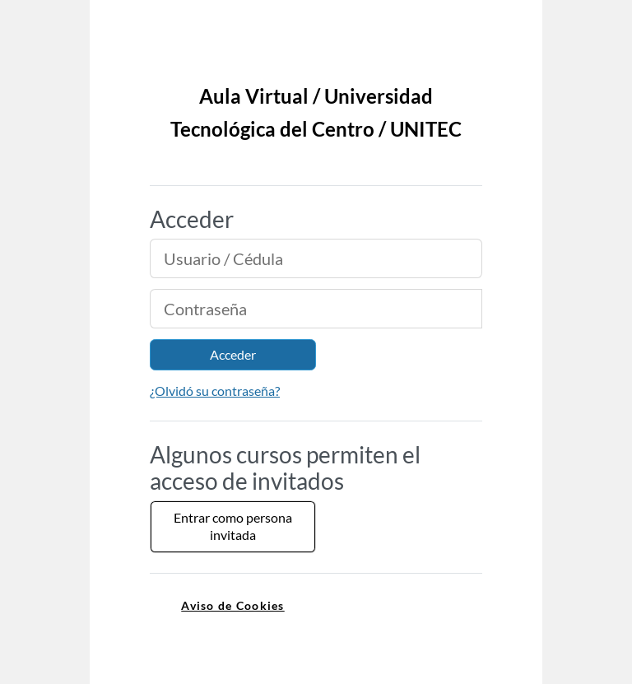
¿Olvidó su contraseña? (215, 390)
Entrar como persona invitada (233, 526)
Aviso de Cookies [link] (232, 605)
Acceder (233, 354)
